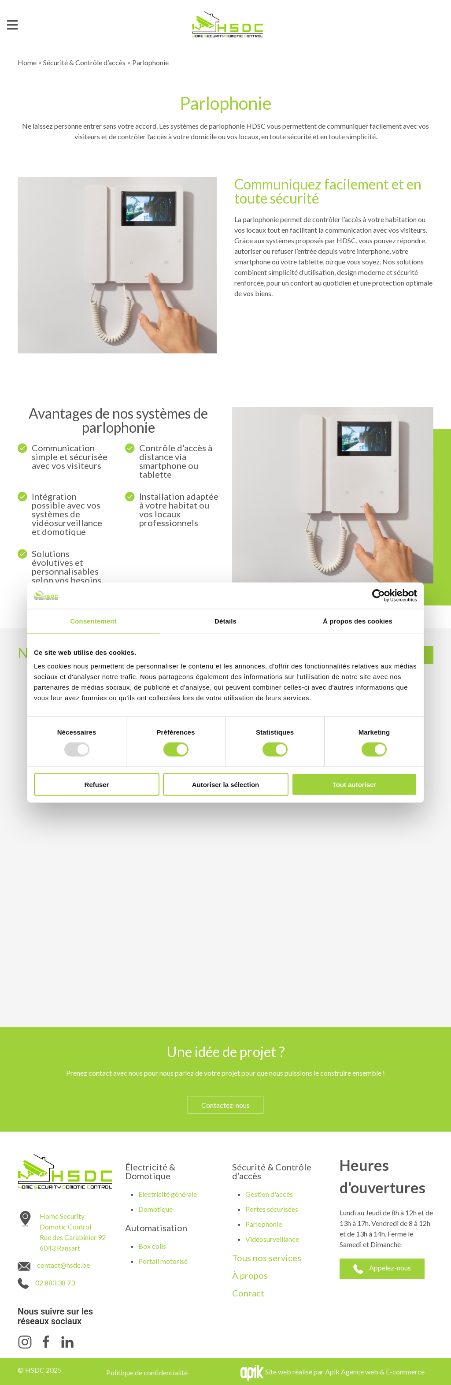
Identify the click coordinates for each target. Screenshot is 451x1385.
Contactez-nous (225, 1105)
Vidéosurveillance (272, 1239)
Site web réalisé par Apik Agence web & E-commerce (345, 1371)
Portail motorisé (163, 1261)
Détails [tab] (225, 620)
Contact (248, 1293)
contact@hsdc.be (63, 1265)
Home (27, 62)
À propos (250, 1275)
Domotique (155, 1209)
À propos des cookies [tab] (357, 620)
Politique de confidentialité (147, 1372)
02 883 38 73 (55, 1282)
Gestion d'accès (269, 1194)
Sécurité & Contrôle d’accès (84, 62)
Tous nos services (266, 1257)
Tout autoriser (355, 784)
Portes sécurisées (271, 1209)
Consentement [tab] (93, 620)
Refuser (97, 784)
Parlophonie (263, 1224)
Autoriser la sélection (225, 784)
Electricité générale (167, 1194)
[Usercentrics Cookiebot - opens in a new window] (378, 595)
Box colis (152, 1246)
